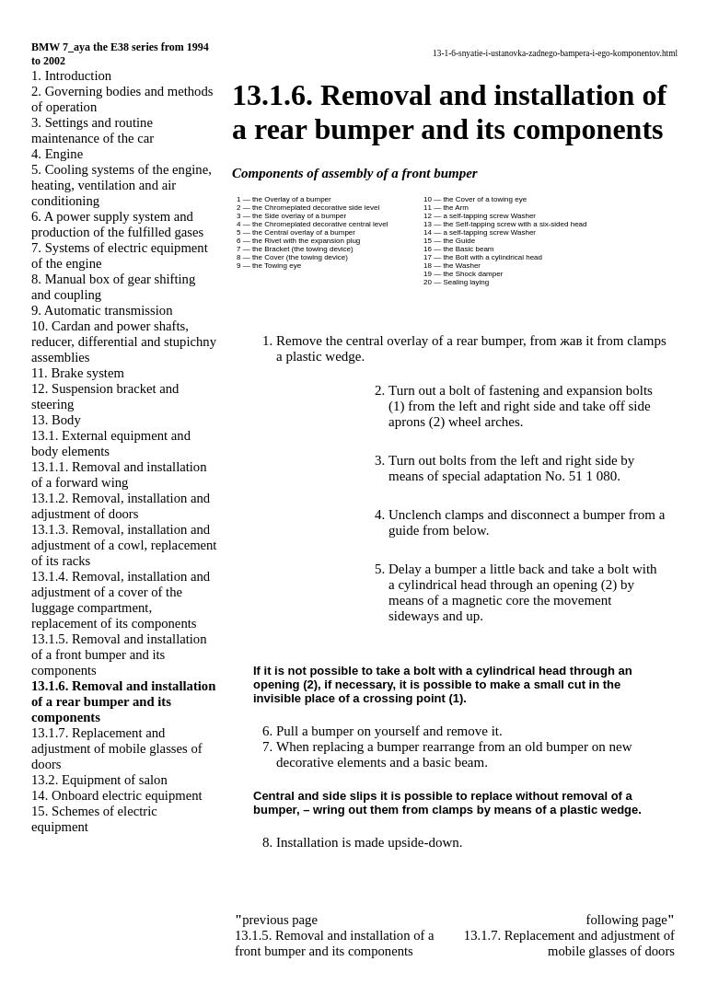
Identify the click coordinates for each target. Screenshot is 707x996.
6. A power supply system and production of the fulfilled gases (117, 224)
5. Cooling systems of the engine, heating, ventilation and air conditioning (121, 185)
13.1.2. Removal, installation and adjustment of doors (120, 506)
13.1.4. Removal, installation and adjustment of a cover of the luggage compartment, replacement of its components (120, 600)
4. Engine (57, 153)
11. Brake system (77, 372)
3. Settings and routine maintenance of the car (92, 130)
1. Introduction (71, 75)
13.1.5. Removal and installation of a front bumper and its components (119, 654)
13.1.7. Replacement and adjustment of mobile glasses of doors (117, 748)
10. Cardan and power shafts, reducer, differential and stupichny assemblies (123, 341)
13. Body (56, 419)
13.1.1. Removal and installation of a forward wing (119, 474)
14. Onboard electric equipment (117, 795)
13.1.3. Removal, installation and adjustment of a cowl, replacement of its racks (123, 545)
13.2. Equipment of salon (99, 779)
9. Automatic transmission (101, 310)
